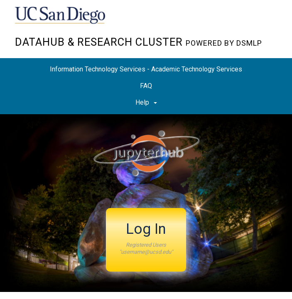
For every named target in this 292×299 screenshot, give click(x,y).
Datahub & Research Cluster (138, 42)
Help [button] (146, 102)
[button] (146, 240)
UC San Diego (62, 20)
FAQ (146, 86)
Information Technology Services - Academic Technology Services (146, 69)
